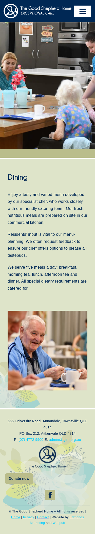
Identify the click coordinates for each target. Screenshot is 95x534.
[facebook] (50, 495)
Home (15, 517)
